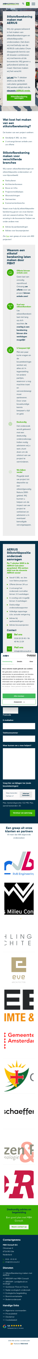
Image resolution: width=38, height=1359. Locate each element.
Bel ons (18, 635)
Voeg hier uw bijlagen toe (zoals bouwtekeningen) (17, 784)
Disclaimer (9, 1317)
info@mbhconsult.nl (12, 1262)
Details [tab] (19, 661)
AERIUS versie (23, 91)
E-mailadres (8, 720)
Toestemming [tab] (7, 661)
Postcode (7, 715)
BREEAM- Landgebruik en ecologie (15, 1283)
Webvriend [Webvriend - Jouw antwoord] (24, 1343)
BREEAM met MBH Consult (17, 1279)
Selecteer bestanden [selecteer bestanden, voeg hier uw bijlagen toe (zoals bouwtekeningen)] (25, 794)
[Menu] (32, 4)
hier (7, 236)
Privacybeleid (11, 1314)
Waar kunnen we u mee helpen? (17, 745)
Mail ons (18, 647)
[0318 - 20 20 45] (27, 4)
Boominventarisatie (13, 1296)
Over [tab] (31, 661)
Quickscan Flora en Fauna (16, 1287)
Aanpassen (19, 702)
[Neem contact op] (19, 1227)
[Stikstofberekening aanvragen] (19, 97)
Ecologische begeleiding (16, 1293)
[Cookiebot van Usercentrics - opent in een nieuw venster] (27, 656)
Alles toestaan (19, 696)
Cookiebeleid (11, 1320)
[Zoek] (23, 4)
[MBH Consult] (16, 4)
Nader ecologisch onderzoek (17, 1290)
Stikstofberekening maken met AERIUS (17, 1274)
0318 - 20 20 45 (11, 1259)
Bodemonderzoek (13, 1299)
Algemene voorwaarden (15, 1311)
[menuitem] (23, 4)
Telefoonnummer (11, 733)
